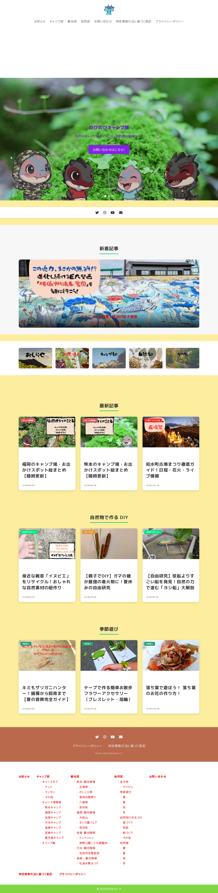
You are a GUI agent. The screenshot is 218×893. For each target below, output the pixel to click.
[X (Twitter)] (97, 212)
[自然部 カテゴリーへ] (145, 358)
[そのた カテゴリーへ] (182, 358)
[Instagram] (104, 212)
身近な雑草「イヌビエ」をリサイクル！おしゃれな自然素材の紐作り (46, 582)
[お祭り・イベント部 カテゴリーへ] (72, 358)
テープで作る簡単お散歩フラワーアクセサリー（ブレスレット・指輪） (108, 693)
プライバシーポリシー (87, 745)
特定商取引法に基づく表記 (127, 745)
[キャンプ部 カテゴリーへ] (109, 358)
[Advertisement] (109, 52)
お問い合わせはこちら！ (109, 149)
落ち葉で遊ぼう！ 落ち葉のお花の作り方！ (171, 690)
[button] (105, 196)
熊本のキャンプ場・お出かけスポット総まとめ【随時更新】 (108, 470)
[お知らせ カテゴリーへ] (35, 358)
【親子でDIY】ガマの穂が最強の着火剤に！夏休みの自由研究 (108, 582)
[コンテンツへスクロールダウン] (109, 182)
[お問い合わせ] (121, 212)
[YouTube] (113, 212)
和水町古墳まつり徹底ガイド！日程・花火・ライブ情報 (170, 470)
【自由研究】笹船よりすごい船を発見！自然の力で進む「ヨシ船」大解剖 (170, 582)
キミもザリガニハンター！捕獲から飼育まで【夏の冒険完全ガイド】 (46, 693)
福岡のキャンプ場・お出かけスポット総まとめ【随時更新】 (46, 470)
